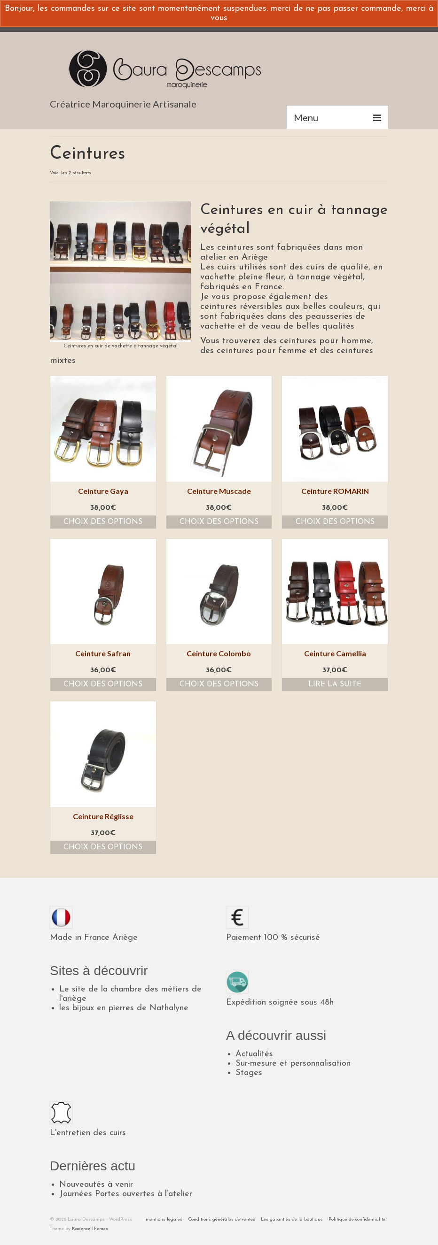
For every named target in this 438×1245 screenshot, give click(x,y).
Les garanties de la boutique (292, 1219)
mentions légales (164, 1219)
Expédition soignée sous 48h (280, 1002)
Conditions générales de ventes (221, 1219)
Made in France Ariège (94, 937)
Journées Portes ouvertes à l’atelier (125, 1194)
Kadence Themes (90, 1228)
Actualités (254, 1054)
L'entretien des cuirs (88, 1133)
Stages (248, 1072)
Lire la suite (334, 684)
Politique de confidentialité (356, 1219)
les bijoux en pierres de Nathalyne (123, 1008)
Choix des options (102, 522)
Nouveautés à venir (96, 1184)
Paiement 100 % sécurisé (273, 937)
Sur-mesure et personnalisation (293, 1063)
